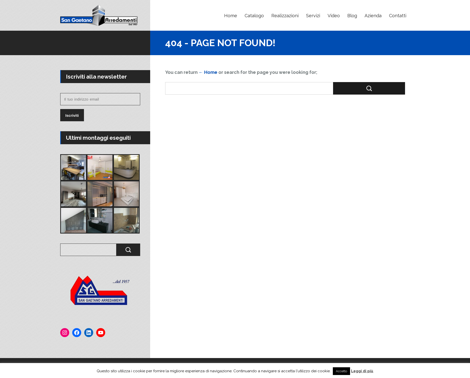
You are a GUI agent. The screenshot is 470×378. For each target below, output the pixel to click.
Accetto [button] (341, 371)
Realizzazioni (285, 15)
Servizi (313, 15)
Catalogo (254, 15)
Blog (352, 15)
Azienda (373, 15)
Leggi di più (362, 371)
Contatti (397, 15)
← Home (208, 72)
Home (230, 15)
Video (334, 15)
